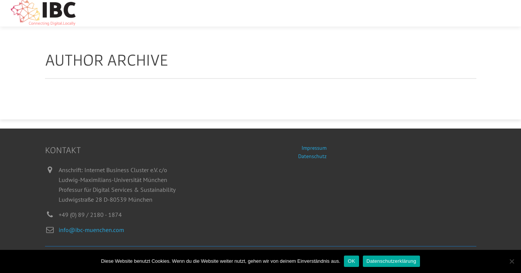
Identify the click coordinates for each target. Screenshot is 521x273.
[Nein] (511, 261)
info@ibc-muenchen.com (91, 230)
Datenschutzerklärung (391, 261)
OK (351, 261)
